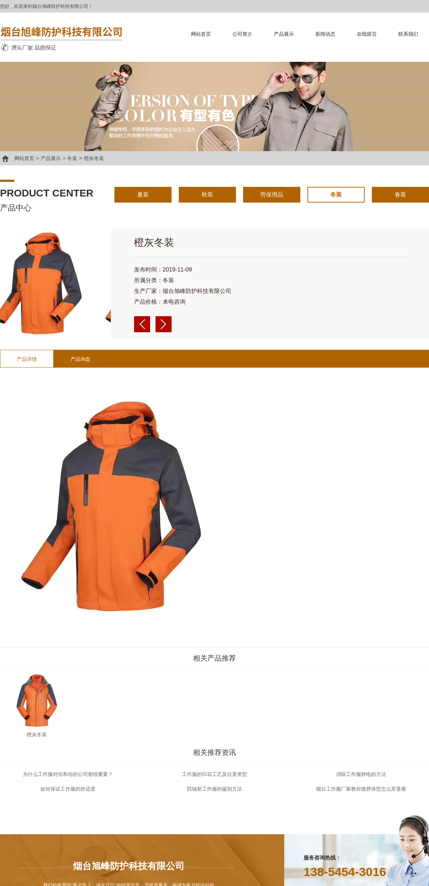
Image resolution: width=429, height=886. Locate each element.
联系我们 (408, 34)
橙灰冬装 (94, 158)
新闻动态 (325, 34)
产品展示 (284, 34)
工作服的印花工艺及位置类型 (214, 774)
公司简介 (242, 34)
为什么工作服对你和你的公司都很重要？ (68, 774)
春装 (400, 194)
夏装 (143, 194)
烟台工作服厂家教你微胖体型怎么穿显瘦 (361, 789)
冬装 (72, 158)
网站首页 (201, 34)
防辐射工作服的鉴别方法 (214, 789)
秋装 (207, 194)
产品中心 (15, 207)
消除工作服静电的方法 (361, 774)
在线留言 (367, 34)
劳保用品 (271, 194)
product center (46, 193)
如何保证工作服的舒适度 (67, 789)
